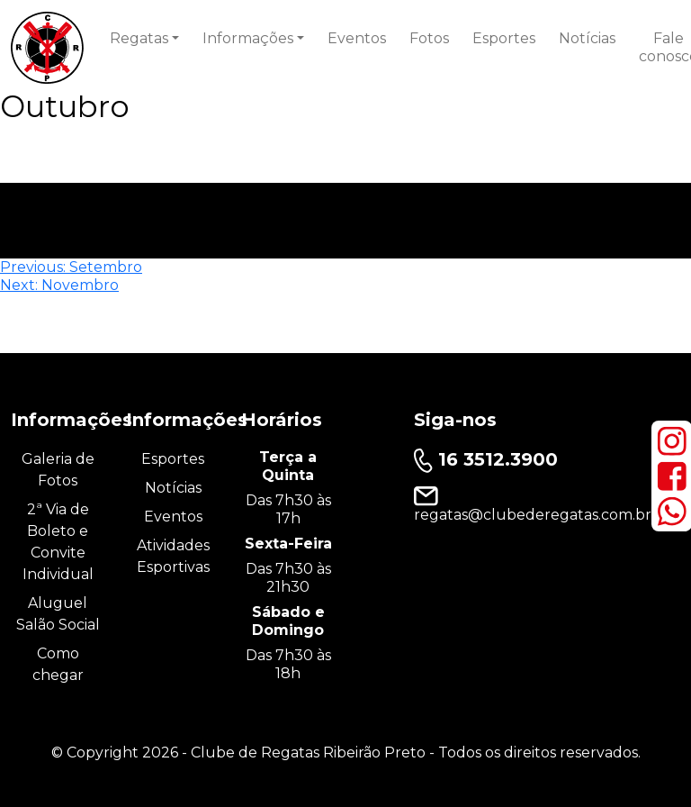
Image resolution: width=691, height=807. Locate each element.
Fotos (429, 38)
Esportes (503, 38)
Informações (247, 38)
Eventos (357, 38)
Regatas (139, 38)
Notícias (587, 38)
